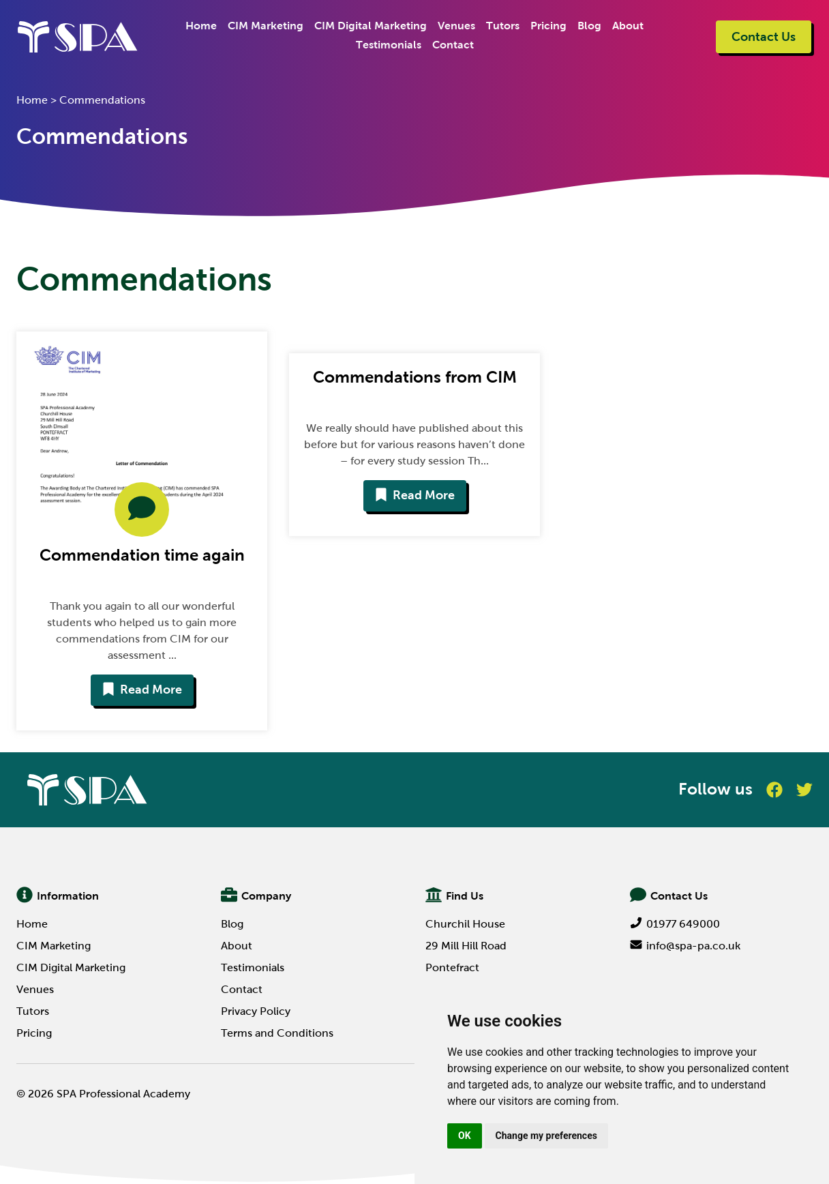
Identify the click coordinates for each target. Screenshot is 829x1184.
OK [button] (464, 1135)
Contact (453, 44)
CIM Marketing (265, 25)
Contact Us (764, 37)
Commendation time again (142, 555)
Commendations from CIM (415, 377)
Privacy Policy (255, 1011)
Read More (142, 689)
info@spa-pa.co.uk (685, 945)
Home (201, 25)
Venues (456, 25)
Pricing (548, 25)
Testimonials (388, 44)
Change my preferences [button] (546, 1135)
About (628, 25)
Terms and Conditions (277, 1033)
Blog (589, 25)
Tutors (502, 25)
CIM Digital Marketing (370, 25)
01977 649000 (675, 924)
